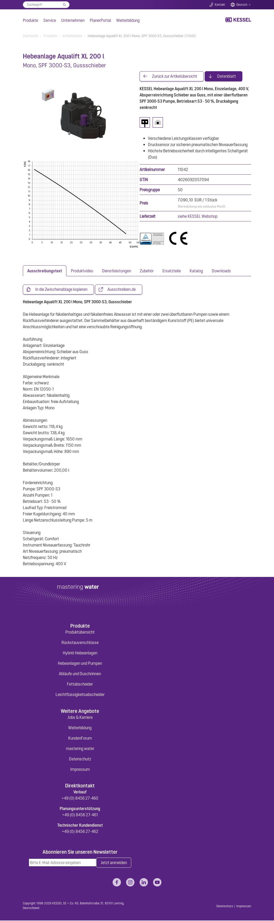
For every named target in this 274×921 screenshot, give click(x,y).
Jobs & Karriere (80, 717)
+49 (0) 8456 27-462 (80, 831)
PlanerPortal (100, 20)
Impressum (80, 769)
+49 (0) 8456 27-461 (80, 815)
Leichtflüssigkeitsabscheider (80, 695)
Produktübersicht (80, 632)
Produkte (30, 20)
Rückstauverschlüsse (80, 643)
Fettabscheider (80, 684)
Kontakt (220, 4)
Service (49, 20)
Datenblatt (226, 76)
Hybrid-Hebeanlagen (80, 653)
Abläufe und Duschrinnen (80, 674)
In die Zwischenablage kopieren (61, 289)
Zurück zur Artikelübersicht (174, 76)
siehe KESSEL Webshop (197, 216)
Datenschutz (80, 759)
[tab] (44, 271)
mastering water (80, 748)
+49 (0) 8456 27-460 (79, 798)
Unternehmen (73, 20)
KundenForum (80, 738)
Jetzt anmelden (114, 863)
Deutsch (241, 4)
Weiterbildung (128, 20)
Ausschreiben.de (121, 289)
